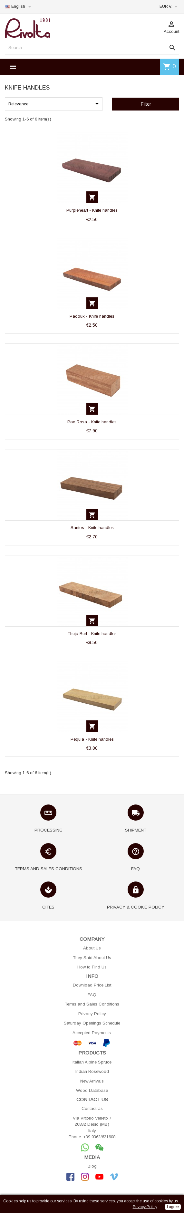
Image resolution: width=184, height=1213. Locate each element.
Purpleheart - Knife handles (92, 210)
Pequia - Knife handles (92, 739)
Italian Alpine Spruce (92, 1062)
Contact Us (92, 1108)
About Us (92, 948)
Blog (92, 1166)
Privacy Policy (92, 1013)
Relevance (54, 104)
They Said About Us (92, 957)
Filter (145, 104)
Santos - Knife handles (92, 527)
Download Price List (92, 985)
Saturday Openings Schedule (92, 1023)
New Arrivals (92, 1081)
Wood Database (92, 1090)
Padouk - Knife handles (92, 316)
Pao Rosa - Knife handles (92, 421)
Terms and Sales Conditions (92, 1004)
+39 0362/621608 (99, 1136)
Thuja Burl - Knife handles (92, 633)
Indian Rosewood (92, 1071)
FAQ (92, 994)
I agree (173, 1207)
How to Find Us (92, 967)
